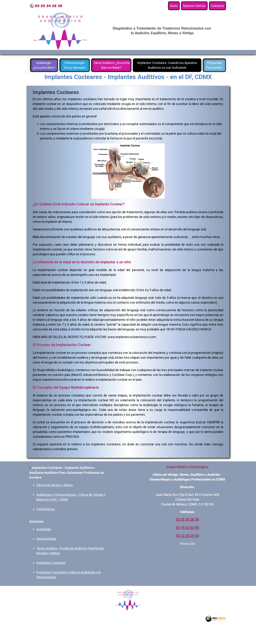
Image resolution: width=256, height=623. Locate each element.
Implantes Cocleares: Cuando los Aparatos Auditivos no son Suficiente (167, 65)
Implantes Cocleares (51, 563)
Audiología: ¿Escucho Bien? (44, 65)
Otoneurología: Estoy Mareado (74, 65)
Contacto (217, 6)
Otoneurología (46, 539)
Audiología (43, 529)
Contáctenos (45, 509)
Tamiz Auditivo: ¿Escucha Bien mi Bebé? (111, 65)
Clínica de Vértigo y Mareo (54, 485)
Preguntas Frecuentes (214, 65)
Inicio (175, 5)
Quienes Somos (194, 6)
